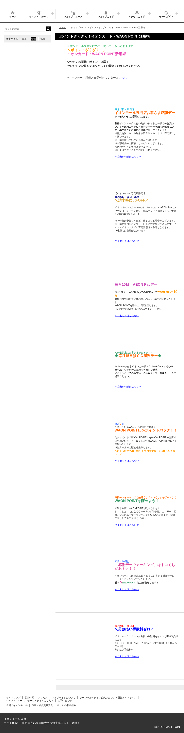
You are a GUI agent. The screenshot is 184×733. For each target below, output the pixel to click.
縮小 (24, 39)
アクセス (43, 697)
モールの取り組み (66, 705)
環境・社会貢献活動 (42, 705)
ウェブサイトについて (63, 697)
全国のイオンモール (16, 705)
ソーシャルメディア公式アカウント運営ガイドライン (108, 697)
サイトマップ (13, 697)
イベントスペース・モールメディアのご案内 (29, 700)
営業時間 (29, 697)
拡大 (43, 39)
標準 (33, 39)
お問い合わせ (65, 700)
